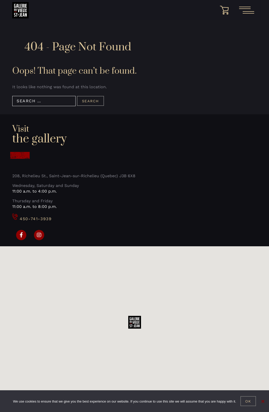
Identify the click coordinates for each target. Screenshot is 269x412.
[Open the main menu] (246, 10)
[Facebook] (21, 235)
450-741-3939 (32, 218)
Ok (248, 401)
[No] (262, 401)
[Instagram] (39, 235)
